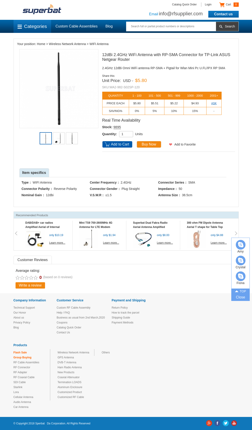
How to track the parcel (125, 312)
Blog (109, 26)
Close (240, 297)
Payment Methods (123, 322)
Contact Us (63, 332)
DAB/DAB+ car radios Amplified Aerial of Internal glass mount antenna (42, 227)
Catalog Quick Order (184, 4)
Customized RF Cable (71, 397)
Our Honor (20, 312)
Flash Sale (20, 352)
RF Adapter (20, 372)
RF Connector (22, 367)
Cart (228, 4)
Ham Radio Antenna (70, 367)
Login (208, 4)
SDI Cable (20, 382)
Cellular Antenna (23, 397)
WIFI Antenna (99, 44)
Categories (32, 26)
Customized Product (70, 392)
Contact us (223, 14)
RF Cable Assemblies (26, 362)
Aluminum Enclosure (70, 387)
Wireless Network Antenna (67, 44)
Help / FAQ (63, 312)
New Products (66, 372)
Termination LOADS (70, 382)
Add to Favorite (185, 144)
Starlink (18, 387)
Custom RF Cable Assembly (74, 307)
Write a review (30, 285)
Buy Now (149, 144)
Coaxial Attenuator (69, 377)
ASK (214, 103)
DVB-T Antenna (67, 362)
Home (41, 44)
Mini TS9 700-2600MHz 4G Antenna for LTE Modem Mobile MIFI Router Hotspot (96, 227)
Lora (16, 392)
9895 (117, 127)
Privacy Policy (22, 322)
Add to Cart (120, 144)
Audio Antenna (22, 402)
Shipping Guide (121, 317)
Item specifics (34, 173)
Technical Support (24, 307)
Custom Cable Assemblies (77, 26)
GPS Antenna (66, 357)
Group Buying (23, 357)
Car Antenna (21, 407)
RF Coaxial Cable (24, 377)
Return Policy (120, 307)
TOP (240, 291)
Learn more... (57, 242)
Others (106, 352)
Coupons (62, 322)
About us (19, 317)
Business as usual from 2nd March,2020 (81, 317)
